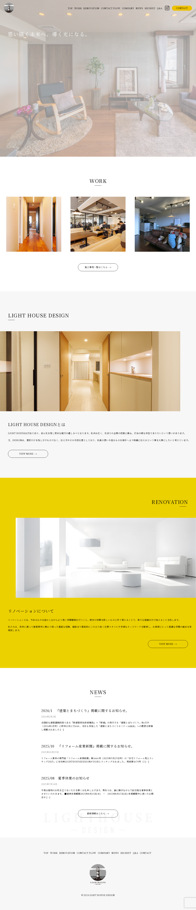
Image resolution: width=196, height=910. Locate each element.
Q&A (159, 8)
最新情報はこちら (98, 813)
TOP (70, 8)
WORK (78, 8)
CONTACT (182, 8)
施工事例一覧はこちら (98, 267)
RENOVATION (91, 8)
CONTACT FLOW (110, 8)
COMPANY (128, 8)
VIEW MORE (28, 453)
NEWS (139, 8)
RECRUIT (150, 8)
